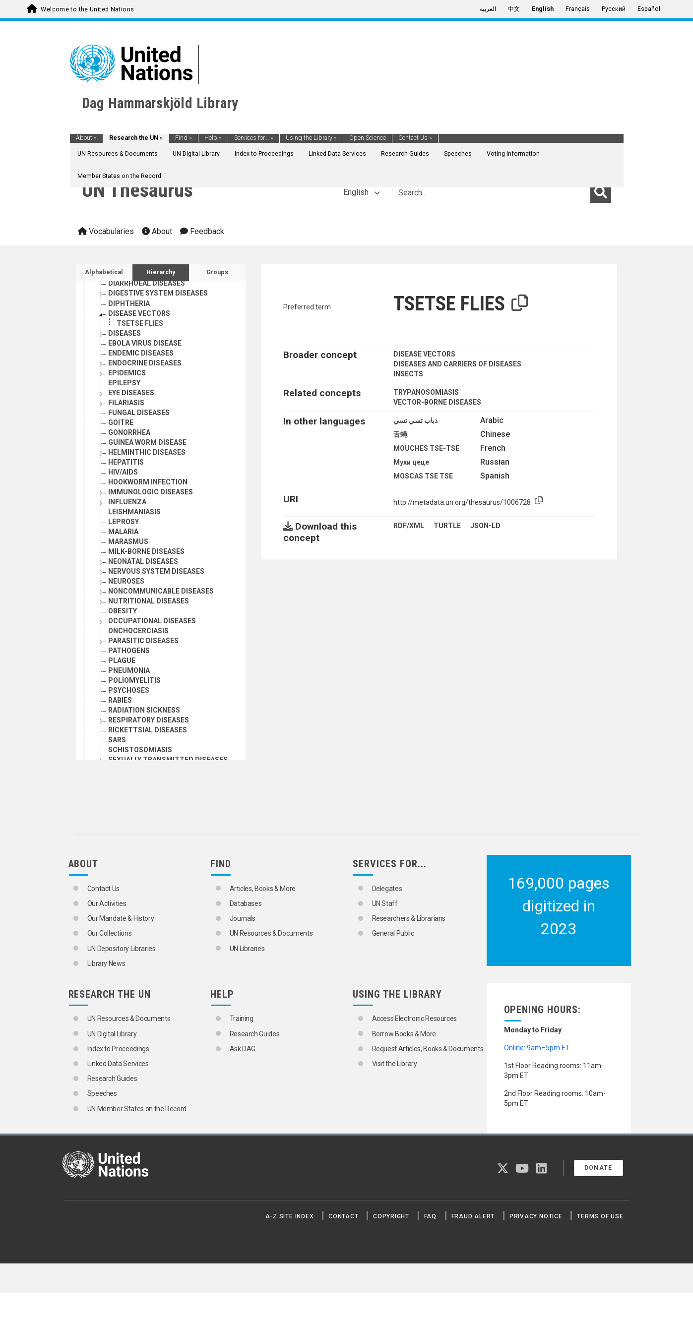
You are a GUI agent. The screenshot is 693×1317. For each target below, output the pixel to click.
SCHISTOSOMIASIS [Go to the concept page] (140, 750)
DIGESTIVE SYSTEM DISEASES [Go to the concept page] (158, 293)
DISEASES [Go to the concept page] (124, 333)
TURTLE (447, 526)
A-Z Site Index (289, 1216)
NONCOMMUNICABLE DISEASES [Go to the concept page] (161, 591)
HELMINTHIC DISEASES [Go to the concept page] (147, 452)
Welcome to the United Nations (87, 9)
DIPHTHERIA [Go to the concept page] (129, 303)
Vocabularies (106, 231)
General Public (393, 933)
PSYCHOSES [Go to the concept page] (128, 690)
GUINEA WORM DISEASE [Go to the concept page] (147, 442)
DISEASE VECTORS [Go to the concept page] (139, 313)
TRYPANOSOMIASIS (426, 392)
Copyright (391, 1216)
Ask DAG (243, 1049)
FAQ (430, 1216)
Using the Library (311, 137)
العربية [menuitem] (488, 8)
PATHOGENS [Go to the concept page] (129, 651)
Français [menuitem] (578, 8)
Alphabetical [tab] (104, 272)
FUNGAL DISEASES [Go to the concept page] (139, 413)
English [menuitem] (543, 8)
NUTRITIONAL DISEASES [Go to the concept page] (148, 601)
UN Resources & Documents (117, 153)
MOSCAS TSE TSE (423, 476)
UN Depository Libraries (121, 949)
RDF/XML (408, 526)
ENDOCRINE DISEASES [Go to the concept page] (145, 363)
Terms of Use (600, 1216)
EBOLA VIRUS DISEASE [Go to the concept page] (145, 343)
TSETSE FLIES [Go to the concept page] (140, 323)
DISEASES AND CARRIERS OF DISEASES (457, 364)
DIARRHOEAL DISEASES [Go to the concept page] (146, 283)
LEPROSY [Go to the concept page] (123, 522)
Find (183, 137)
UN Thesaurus (137, 190)
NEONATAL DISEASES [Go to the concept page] (143, 561)
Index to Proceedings (264, 153)
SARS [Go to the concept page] (117, 740)
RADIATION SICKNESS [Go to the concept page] (144, 710)
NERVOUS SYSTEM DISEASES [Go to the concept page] (156, 571)
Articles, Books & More (263, 889)
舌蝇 (400, 434)
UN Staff (385, 903)
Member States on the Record (119, 176)
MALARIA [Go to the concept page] (123, 532)
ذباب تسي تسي (415, 420)
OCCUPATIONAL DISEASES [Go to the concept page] (152, 621)
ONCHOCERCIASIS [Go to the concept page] (138, 631)
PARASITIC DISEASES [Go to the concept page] (143, 641)
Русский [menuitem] (614, 8)
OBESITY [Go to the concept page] (122, 611)
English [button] (361, 192)
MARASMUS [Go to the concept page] (128, 541)
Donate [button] (598, 1167)
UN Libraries (247, 949)
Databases (246, 903)
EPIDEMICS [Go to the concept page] (127, 373)
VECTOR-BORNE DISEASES (437, 402)
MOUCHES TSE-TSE (426, 448)
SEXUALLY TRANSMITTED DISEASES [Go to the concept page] (168, 760)
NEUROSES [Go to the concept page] (126, 581)
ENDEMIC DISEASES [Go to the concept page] (141, 353)
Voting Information (513, 153)
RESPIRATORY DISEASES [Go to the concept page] (148, 720)
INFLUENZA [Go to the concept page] (127, 502)
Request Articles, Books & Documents (428, 1049)
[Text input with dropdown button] (491, 192)
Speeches (458, 153)
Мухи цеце (411, 462)
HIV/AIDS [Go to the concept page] (123, 472)
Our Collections (109, 933)
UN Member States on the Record (137, 1109)
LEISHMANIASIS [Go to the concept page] (134, 512)
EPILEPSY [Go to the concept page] (124, 383)
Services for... (253, 137)
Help (213, 137)
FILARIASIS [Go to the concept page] (126, 403)
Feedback (202, 231)
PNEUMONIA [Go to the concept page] (129, 670)
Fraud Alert (473, 1216)
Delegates (387, 889)
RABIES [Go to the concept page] (120, 700)
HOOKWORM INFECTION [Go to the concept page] (148, 482)
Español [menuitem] (648, 8)
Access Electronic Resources (414, 1018)
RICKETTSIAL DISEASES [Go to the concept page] (147, 730)
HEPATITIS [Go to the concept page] (126, 462)
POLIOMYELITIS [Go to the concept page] (134, 680)
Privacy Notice (536, 1216)
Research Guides (405, 153)
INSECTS (408, 374)
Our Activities (106, 903)
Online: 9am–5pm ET (537, 1048)
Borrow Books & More (404, 1034)
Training (241, 1018)
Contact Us (415, 137)
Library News (106, 963)
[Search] (601, 192)
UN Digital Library (196, 153)
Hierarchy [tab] (160, 272)
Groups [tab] (217, 272)
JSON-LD (485, 526)
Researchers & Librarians (409, 918)
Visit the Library (394, 1064)
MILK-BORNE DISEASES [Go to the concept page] (146, 551)
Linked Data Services (337, 153)
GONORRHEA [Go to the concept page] (129, 432)
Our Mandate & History (120, 918)
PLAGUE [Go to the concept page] (121, 660)
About (86, 137)
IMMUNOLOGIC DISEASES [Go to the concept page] (150, 492)
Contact (343, 1216)
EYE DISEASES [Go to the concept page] (131, 393)
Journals (242, 918)
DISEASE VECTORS (424, 354)
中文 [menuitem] (514, 8)
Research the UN (136, 137)
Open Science (367, 137)
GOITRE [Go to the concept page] (120, 422)
